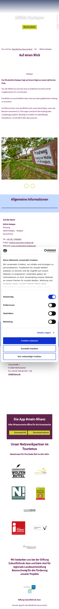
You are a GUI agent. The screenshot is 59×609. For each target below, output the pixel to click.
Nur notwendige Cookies (29, 356)
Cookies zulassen (29, 341)
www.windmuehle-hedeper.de (23, 246)
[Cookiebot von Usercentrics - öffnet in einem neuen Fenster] (44, 250)
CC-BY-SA (57, 26)
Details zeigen (44, 332)
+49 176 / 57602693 (13, 239)
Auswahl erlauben (29, 348)
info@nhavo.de (14, 374)
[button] (44, 5)
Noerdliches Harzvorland (22, 49)
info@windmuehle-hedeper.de (21, 243)
